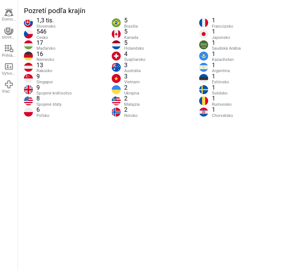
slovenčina (10, 33)
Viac (8, 87)
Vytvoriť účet (10, 69)
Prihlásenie (10, 51)
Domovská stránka (10, 15)
